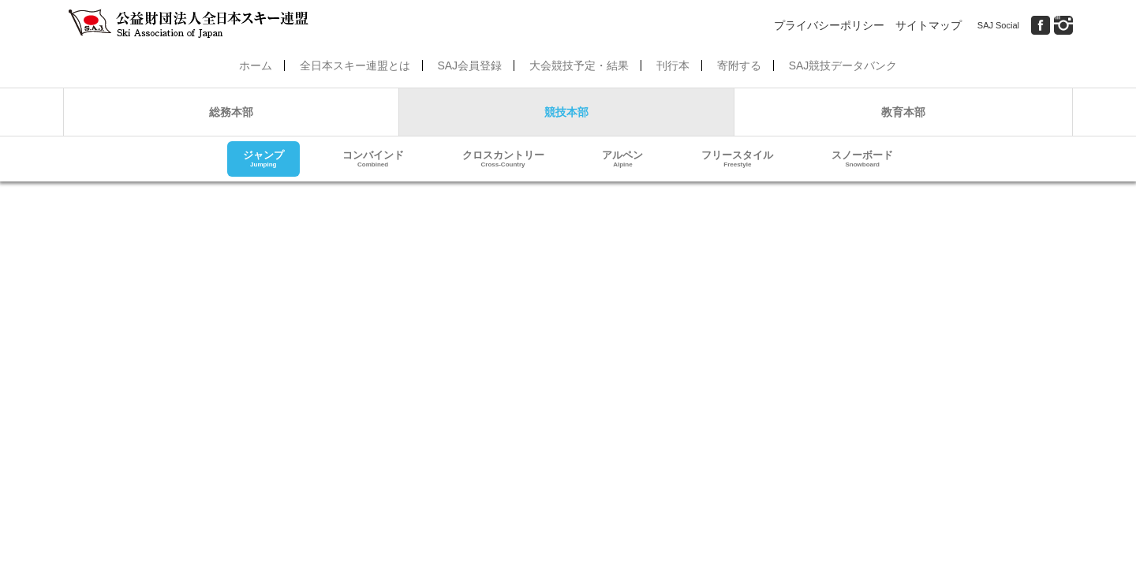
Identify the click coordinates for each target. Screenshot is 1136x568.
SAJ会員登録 (469, 65)
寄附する (739, 65)
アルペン (622, 159)
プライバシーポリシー (829, 25)
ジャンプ (263, 159)
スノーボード (862, 159)
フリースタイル (737, 159)
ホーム (255, 65)
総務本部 (231, 112)
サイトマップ (928, 25)
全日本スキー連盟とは (355, 65)
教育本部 (903, 112)
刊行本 (672, 65)
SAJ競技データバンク (843, 65)
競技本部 (566, 112)
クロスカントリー (503, 159)
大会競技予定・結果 (579, 65)
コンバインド (373, 159)
